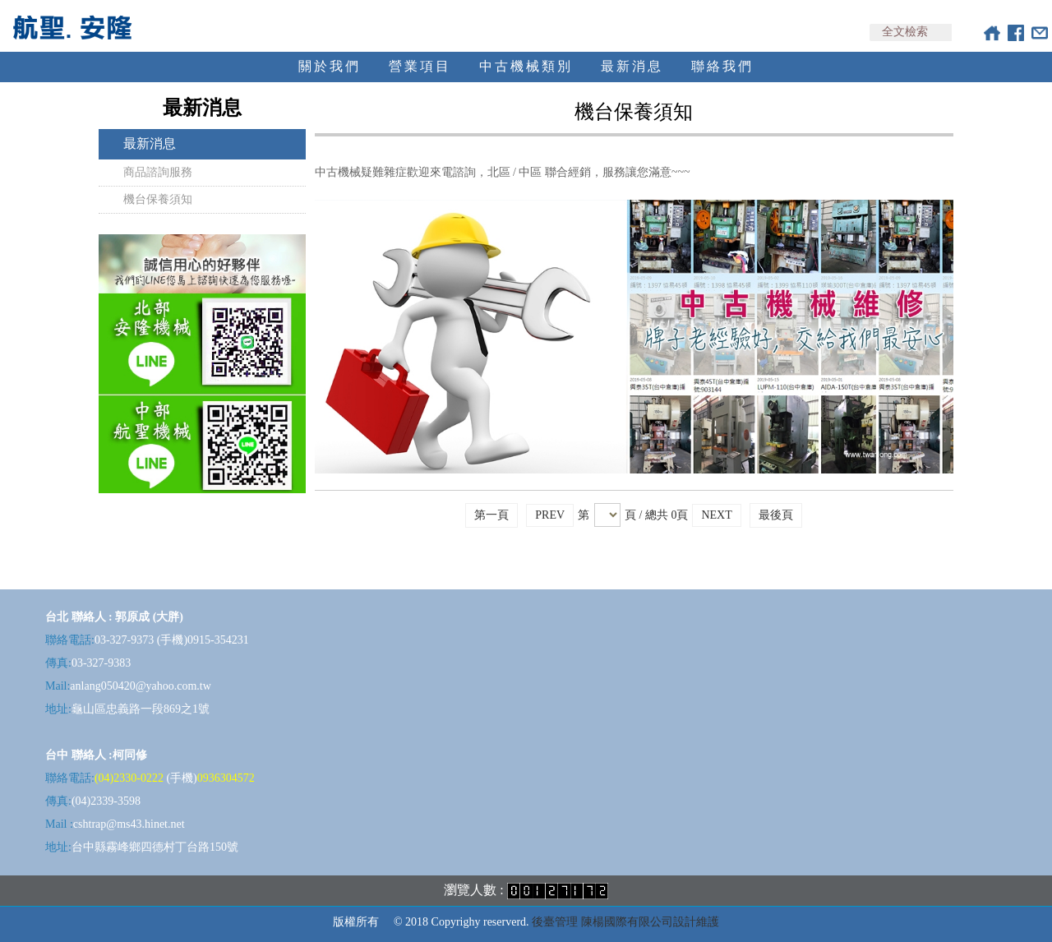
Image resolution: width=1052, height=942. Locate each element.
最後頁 (776, 515)
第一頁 (491, 515)
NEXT (716, 515)
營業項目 (420, 66)
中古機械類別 (526, 66)
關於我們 (329, 66)
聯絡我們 (722, 66)
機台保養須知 (157, 199)
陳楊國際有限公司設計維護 (650, 922)
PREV (550, 515)
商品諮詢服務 (157, 172)
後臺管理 (555, 922)
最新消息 (632, 66)
